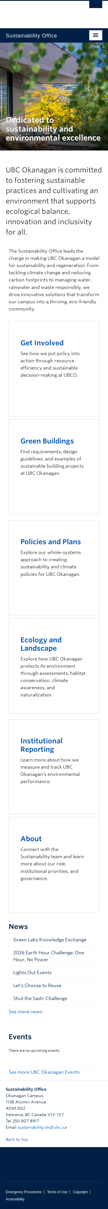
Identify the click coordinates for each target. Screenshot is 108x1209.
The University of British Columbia (39, 12)
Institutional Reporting (41, 745)
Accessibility (15, 1199)
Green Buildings (47, 441)
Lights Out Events (32, 972)
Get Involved (42, 343)
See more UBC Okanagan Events (44, 1072)
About (31, 839)
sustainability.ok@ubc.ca (42, 1127)
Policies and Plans (50, 542)
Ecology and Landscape (41, 644)
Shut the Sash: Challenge (40, 998)
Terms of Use (57, 1192)
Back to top (19, 1139)
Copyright (80, 1192)
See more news (25, 1011)
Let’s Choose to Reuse (37, 985)
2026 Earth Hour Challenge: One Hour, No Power (48, 956)
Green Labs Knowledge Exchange (49, 940)
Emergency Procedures (23, 1192)
